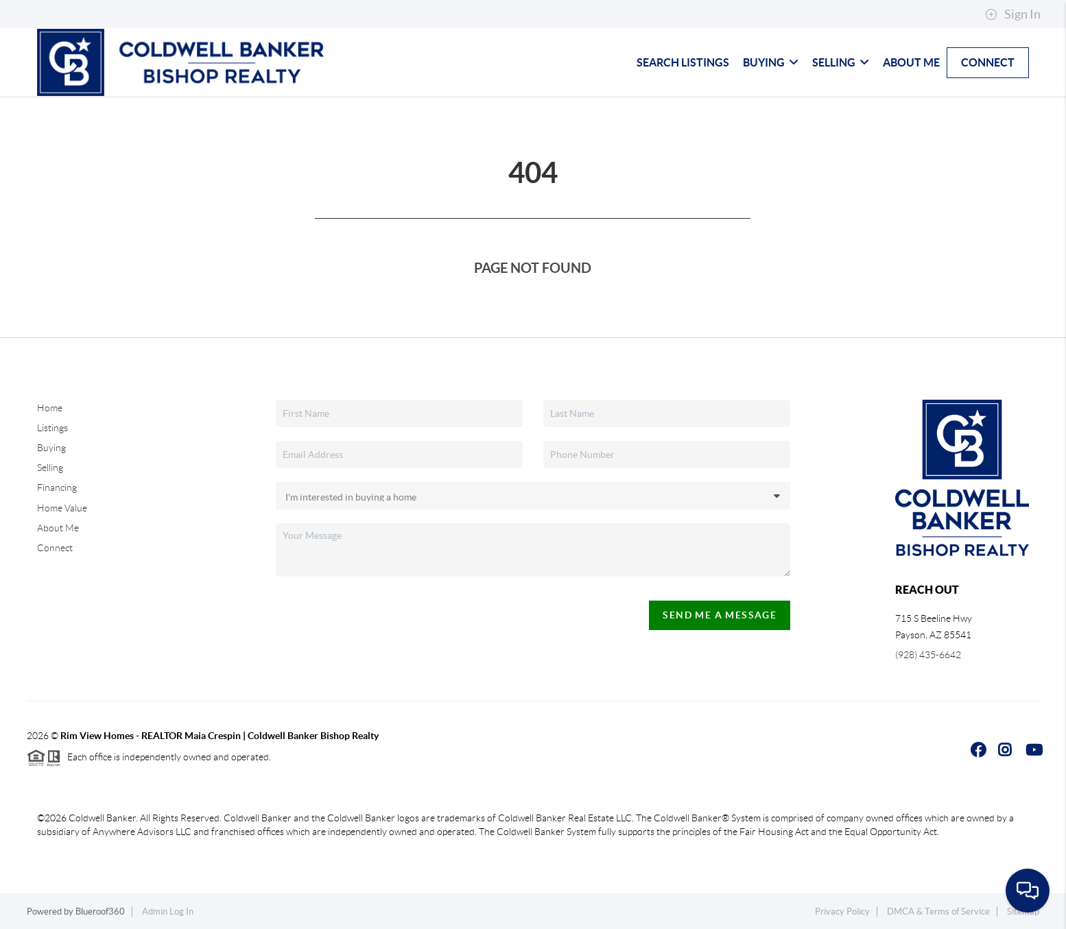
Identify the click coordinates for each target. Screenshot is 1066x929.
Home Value (62, 508)
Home (49, 407)
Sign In (1013, 14)
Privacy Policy (842, 911)
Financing (57, 487)
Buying (770, 62)
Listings (52, 427)
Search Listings (683, 62)
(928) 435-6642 (928, 654)
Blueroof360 (100, 911)
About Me (911, 62)
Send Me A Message (720, 615)
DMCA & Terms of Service (938, 911)
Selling (840, 62)
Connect (988, 62)
